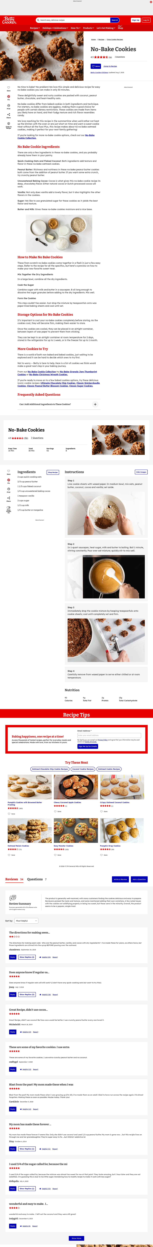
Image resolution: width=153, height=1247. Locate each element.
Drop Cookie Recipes (115, 39)
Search (115, 20)
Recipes (101, 39)
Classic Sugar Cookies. (81, 386)
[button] (8, 97)
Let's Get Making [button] (105, 28)
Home (93, 39)
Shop (120, 28)
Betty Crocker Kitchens (99, 72)
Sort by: (9, 921)
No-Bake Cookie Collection (42, 371)
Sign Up (135, 20)
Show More (76, 1238)
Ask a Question (139, 879)
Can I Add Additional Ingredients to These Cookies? (59, 404)
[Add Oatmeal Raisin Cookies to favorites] (9, 854)
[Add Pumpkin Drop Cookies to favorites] (101, 854)
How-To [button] (75, 28)
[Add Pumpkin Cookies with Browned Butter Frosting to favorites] (9, 813)
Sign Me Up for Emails (88, 746)
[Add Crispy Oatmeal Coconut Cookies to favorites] (101, 811)
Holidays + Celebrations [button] (54, 28)
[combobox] (73, 20)
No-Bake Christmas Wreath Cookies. (48, 374)
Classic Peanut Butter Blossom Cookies (47, 386)
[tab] (14, 879)
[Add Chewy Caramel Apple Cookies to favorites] (55, 811)
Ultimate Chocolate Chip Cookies (58, 383)
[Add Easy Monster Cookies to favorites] (55, 854)
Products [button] (87, 28)
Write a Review (120, 879)
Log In (146, 20)
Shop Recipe (53, 472)
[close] (151, 2)
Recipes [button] (34, 28)
